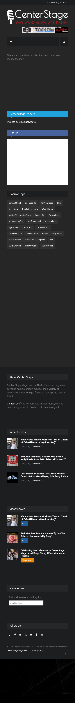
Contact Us (13, 403)
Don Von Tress (47, 203)
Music (24, 524)
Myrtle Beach (14, 227)
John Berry (13, 209)
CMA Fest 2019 (15, 234)
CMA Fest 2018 (43, 227)
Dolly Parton (57, 234)
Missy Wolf (37, 446)
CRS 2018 (28, 227)
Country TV (39, 215)
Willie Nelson (50, 221)
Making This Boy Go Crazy (20, 215)
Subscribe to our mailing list (25, 597)
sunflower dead (34, 221)
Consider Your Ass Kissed (37, 234)
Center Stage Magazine (17, 650)
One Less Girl (30, 203)
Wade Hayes (47, 209)
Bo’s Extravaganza (30, 209)
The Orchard (54, 215)
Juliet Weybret (15, 246)
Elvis (59, 203)
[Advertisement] (30, 85)
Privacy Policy (37, 650)
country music (31, 246)
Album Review (15, 240)
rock (51, 240)
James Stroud (15, 203)
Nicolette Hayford (16, 221)
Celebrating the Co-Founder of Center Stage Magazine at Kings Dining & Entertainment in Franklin (42, 553)
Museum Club (47, 246)
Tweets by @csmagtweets (21, 121)
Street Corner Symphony (35, 240)
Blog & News (27, 560)
